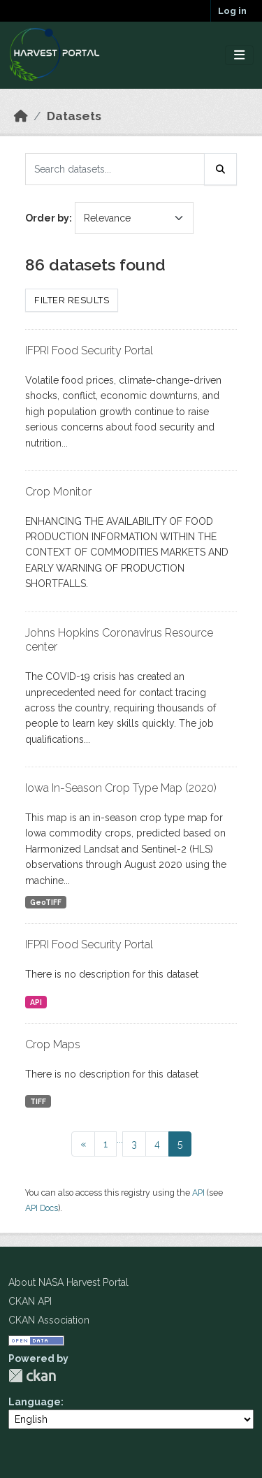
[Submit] (221, 169)
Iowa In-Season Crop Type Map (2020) (121, 788)
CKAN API (30, 1301)
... (120, 1139)
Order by (47, 218)
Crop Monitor (58, 491)
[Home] (21, 116)
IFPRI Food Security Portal (89, 350)
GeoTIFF (45, 902)
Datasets (74, 116)
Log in (232, 11)
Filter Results (71, 300)
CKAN (32, 1375)
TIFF (38, 1101)
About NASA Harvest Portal (68, 1282)
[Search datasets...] (115, 169)
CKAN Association (48, 1320)
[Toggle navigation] (239, 55)
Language (34, 1401)
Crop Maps (52, 1044)
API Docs (41, 1208)
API (36, 1002)
